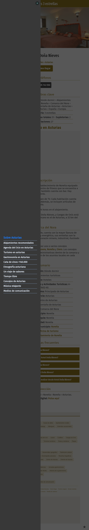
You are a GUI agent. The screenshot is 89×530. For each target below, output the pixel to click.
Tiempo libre (10, 276)
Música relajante (12, 286)
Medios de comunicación (16, 290)
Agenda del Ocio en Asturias (18, 247)
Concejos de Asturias (14, 281)
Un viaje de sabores (13, 271)
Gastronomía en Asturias (16, 257)
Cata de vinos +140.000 (15, 262)
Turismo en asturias (14, 252)
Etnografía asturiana (14, 266)
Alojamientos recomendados (18, 242)
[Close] (37, 3)
